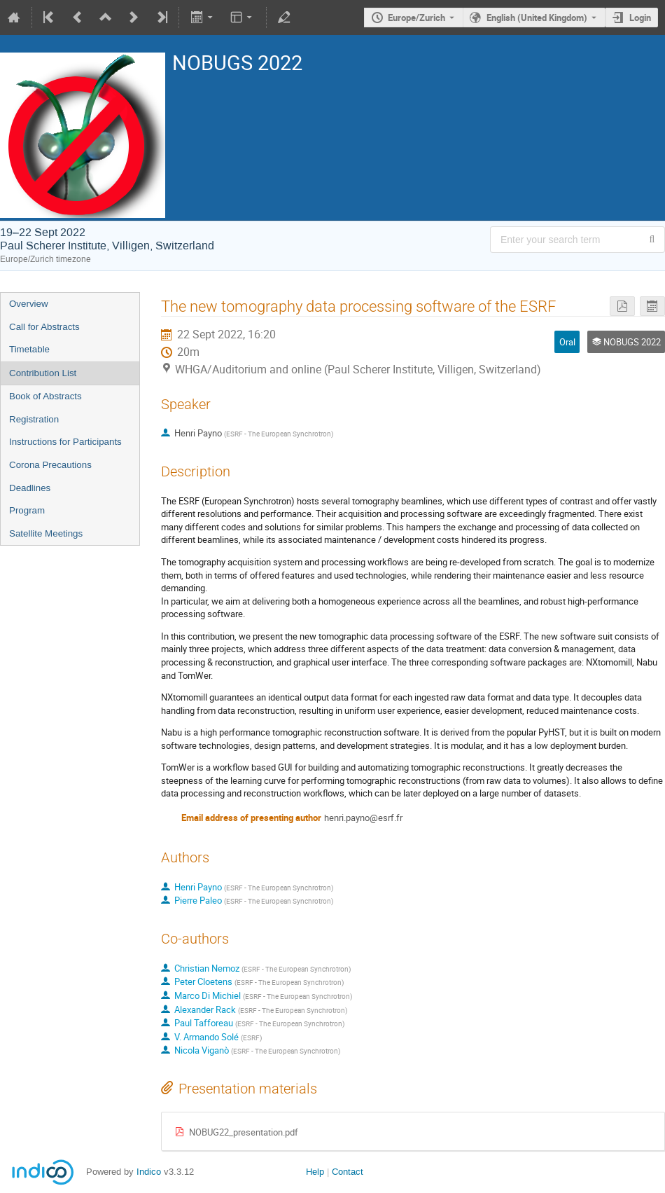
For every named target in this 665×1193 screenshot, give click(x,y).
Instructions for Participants (65, 441)
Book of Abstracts (45, 396)
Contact (347, 1172)
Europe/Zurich (416, 17)
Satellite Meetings (46, 533)
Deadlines (29, 488)
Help (315, 1172)
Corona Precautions (50, 465)
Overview (28, 303)
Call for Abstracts (44, 327)
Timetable (29, 349)
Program (27, 510)
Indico (148, 1172)
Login (640, 17)
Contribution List (42, 373)
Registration (34, 419)
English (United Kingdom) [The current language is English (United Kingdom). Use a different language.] (536, 17)
